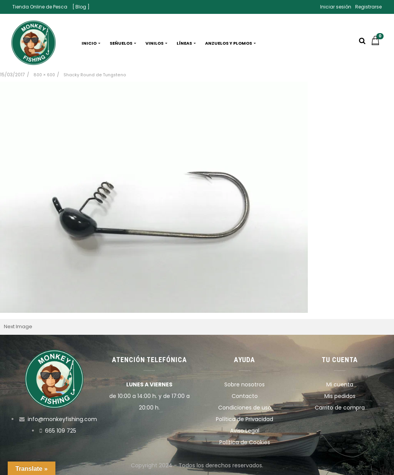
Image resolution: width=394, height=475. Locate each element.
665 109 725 (60, 431)
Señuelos (123, 43)
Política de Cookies (244, 442)
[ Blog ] (81, 6)
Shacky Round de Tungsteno (94, 75)
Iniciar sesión (335, 6)
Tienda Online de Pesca (39, 6)
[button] (377, 43)
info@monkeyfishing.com (62, 419)
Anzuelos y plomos (230, 43)
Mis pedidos (340, 396)
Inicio (91, 43)
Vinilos (156, 43)
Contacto (245, 396)
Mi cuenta (339, 384)
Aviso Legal (244, 431)
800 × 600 (44, 75)
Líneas (186, 43)
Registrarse (368, 6)
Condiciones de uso (244, 407)
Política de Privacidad (244, 419)
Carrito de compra (340, 407)
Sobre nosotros (244, 384)
